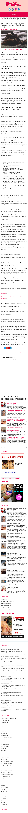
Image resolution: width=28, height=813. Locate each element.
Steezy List (3, 750)
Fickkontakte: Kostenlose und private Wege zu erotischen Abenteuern (16, 420)
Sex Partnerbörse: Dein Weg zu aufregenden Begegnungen (14, 561)
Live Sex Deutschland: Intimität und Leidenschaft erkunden (15, 586)
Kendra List (3, 752)
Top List (3, 783)
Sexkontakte (4, 726)
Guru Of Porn (4, 748)
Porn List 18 (3, 780)
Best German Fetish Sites (7, 761)
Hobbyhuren (4, 599)
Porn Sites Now (4, 735)
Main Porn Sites (4, 791)
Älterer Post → (23, 352)
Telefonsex (16, 478)
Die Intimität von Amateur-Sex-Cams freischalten (12, 668)
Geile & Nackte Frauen (6, 603)
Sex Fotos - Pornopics (6, 772)
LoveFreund (4, 733)
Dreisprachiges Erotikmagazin (8, 718)
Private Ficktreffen (5, 607)
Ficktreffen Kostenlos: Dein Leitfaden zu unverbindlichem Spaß (10, 689)
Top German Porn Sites (6, 770)
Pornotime (3, 798)
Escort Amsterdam (5, 739)
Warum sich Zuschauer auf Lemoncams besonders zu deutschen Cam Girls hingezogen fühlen (13, 648)
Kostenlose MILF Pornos (7, 774)
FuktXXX (3, 785)
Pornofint (3, 802)
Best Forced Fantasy (6, 755)
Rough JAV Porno (5, 757)
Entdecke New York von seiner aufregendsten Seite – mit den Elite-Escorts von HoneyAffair (16, 429)
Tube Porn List (4, 778)
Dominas (4, 478)
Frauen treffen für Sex (6, 605)
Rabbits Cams (4, 759)
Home (2, 18)
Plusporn (3, 800)
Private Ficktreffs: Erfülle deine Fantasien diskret (13, 670)
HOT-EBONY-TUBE (5, 776)
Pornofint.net (4, 804)
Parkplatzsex (4, 724)
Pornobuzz (3, 793)
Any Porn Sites (4, 787)
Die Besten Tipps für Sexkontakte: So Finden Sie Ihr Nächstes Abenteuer (16, 438)
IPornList (3, 789)
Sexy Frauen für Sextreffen (7, 601)
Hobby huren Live (5, 722)
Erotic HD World (5, 746)
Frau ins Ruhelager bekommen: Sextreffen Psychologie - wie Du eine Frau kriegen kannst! (13, 25)
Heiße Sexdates (4, 729)
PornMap (3, 768)
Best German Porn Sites (6, 737)
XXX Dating (3, 731)
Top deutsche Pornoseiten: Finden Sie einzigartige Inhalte (16, 552)
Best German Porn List (6, 763)
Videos (9, 478)
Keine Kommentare (13, 29)
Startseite (14, 352)
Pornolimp (3, 796)
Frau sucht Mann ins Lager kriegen (14, 49)
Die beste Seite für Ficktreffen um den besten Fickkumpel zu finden (16, 411)
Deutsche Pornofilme (6, 742)
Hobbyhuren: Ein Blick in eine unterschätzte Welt (12, 672)
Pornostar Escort (5, 744)
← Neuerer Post (5, 352)
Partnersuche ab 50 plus (7, 609)
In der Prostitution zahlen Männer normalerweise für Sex (15, 569)
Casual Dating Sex (5, 720)
